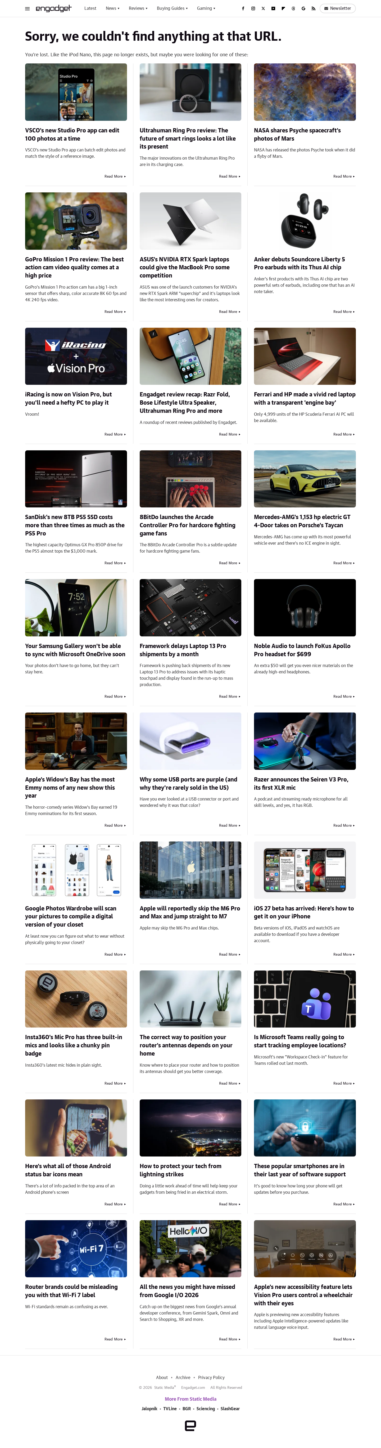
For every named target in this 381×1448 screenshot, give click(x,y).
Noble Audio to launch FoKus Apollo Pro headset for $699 (302, 650)
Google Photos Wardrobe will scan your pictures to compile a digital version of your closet (70, 917)
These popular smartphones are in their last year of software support (300, 1170)
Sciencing (206, 1409)
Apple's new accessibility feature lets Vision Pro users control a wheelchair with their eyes (303, 1295)
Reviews (136, 8)
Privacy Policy (211, 1378)
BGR (187, 1409)
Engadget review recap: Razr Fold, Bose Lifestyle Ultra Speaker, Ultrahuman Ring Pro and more (185, 403)
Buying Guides (170, 8)
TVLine (170, 1409)
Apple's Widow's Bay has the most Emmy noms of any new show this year (70, 788)
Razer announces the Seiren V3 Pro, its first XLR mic (301, 784)
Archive (183, 1378)
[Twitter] (263, 8)
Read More (114, 176)
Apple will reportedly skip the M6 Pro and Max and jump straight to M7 (190, 913)
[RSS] (314, 8)
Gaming (204, 8)
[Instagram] (253, 8)
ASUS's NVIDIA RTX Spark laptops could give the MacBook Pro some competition (185, 268)
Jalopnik (149, 1409)
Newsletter (337, 8)
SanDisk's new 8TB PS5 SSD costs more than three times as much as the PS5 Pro (75, 525)
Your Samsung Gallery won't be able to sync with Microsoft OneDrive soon (75, 650)
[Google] (303, 8)
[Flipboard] (283, 8)
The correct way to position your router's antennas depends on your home (186, 1045)
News (111, 8)
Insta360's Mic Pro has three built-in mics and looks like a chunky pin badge (73, 1045)
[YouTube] (273, 8)
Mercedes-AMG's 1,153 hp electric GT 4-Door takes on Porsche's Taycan (302, 521)
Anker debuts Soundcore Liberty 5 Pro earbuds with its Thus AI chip (299, 264)
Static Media (164, 1388)
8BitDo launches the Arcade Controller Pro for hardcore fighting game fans (187, 525)
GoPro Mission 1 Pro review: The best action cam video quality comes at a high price (74, 268)
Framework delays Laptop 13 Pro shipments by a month (183, 650)
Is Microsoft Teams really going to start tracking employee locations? (300, 1041)
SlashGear (230, 1409)
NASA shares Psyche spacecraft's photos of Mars (297, 135)
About (162, 1378)
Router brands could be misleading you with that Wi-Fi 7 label (71, 1291)
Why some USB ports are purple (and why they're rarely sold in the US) (188, 784)
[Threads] (293, 8)
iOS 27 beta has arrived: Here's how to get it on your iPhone (304, 913)
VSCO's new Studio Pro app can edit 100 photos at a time (72, 135)
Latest (90, 8)
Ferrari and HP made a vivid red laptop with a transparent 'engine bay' (305, 399)
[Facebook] (243, 8)
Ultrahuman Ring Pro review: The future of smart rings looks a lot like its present (188, 139)
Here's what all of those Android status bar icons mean (68, 1170)
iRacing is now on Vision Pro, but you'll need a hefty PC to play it (68, 399)
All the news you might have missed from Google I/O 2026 (187, 1291)
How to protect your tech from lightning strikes (180, 1170)
